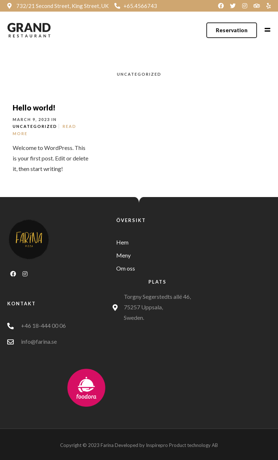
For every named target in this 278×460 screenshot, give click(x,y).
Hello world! (34, 107)
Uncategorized (35, 126)
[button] (231, 30)
